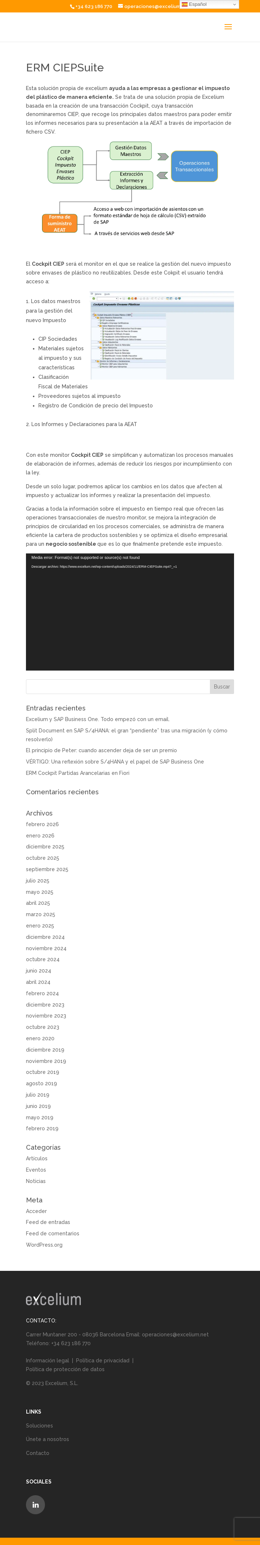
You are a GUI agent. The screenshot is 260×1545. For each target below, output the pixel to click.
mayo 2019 (39, 1117)
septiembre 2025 (47, 869)
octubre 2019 (42, 1072)
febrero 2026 (42, 824)
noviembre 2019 (46, 1061)
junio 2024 (38, 971)
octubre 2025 (42, 858)
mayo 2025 (39, 892)
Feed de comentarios (52, 1233)
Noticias (36, 1181)
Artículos (37, 1158)
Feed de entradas (48, 1222)
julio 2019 (37, 1095)
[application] (130, 612)
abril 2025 (38, 903)
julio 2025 (37, 881)
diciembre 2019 (45, 1050)
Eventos (36, 1170)
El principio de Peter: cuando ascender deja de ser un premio (101, 750)
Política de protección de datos (65, 1369)
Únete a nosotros (47, 1439)
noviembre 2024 (46, 948)
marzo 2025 (40, 914)
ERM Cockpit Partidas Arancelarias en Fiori (77, 773)
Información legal (48, 1360)
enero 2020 (40, 1038)
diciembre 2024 (45, 937)
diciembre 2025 (45, 847)
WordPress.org (44, 1245)
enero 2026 (40, 836)
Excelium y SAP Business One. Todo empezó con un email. (98, 719)
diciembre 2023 (45, 1005)
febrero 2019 (42, 1128)
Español (194, 4)
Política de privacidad (102, 1360)
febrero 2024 (42, 993)
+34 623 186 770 (93, 6)
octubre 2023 (42, 1027)
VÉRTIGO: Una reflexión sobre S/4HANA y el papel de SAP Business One (115, 762)
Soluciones (39, 1426)
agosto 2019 (41, 1083)
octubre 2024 (43, 959)
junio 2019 (38, 1106)
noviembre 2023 (46, 1016)
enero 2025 (40, 926)
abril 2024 (38, 982)
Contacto (37, 1453)
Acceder (36, 1211)
